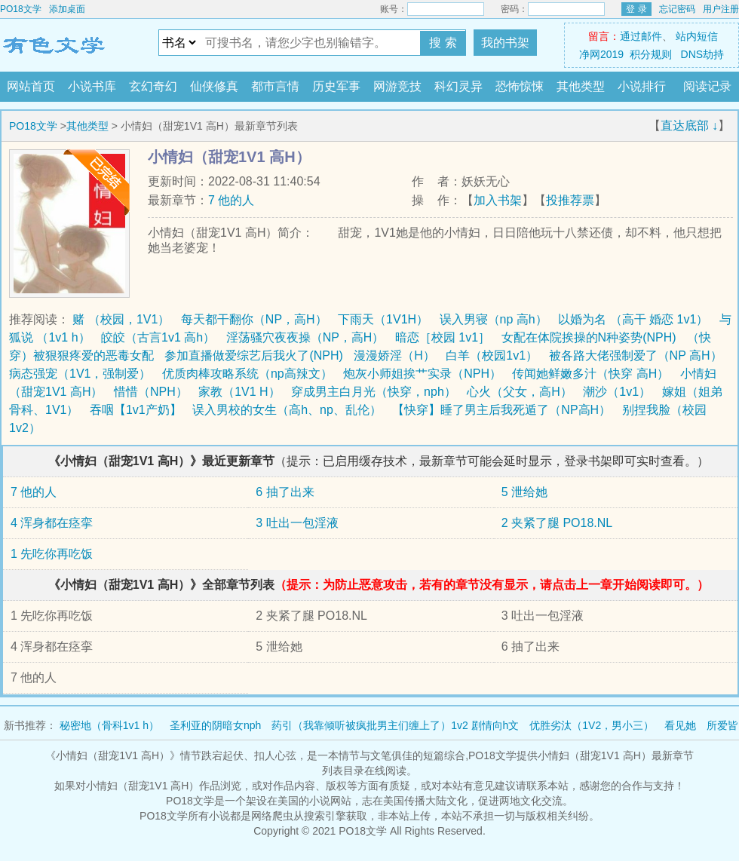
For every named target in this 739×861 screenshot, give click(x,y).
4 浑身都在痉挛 (52, 522)
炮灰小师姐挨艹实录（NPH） (422, 373)
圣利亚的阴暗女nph (215, 725)
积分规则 (651, 54)
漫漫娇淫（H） (394, 355)
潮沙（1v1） (617, 391)
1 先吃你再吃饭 (52, 553)
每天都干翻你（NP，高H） (254, 319)
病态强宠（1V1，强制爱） (80, 373)
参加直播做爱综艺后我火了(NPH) (253, 355)
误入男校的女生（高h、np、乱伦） (287, 409)
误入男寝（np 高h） (493, 319)
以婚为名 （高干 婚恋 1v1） (633, 319)
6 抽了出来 (285, 492)
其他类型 (581, 86)
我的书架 (505, 42)
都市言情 (275, 86)
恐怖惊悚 (519, 86)
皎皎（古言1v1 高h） (158, 337)
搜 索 (442, 42)
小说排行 (642, 86)
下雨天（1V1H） (383, 319)
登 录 (636, 9)
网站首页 (31, 86)
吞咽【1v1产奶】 (136, 409)
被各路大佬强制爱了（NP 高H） (635, 355)
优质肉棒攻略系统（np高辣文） (247, 373)
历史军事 (336, 86)
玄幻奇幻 (153, 86)
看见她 (680, 725)
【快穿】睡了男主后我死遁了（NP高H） (501, 409)
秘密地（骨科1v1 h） (109, 725)
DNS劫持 (703, 54)
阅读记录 (707, 86)
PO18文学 (20, 9)
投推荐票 (570, 200)
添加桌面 (67, 9)
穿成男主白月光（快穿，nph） (373, 391)
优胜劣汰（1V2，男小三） (591, 725)
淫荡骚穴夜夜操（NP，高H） (305, 337)
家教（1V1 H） (239, 391)
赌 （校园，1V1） (121, 319)
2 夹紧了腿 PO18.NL (557, 522)
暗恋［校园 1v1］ (442, 337)
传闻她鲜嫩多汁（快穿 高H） (590, 373)
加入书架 (498, 200)
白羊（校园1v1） (492, 355)
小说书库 (92, 86)
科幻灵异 (458, 86)
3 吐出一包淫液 (297, 522)
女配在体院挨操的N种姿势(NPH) (588, 337)
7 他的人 (231, 200)
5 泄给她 (524, 492)
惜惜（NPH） (151, 391)
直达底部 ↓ (689, 125)
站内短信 (697, 36)
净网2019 (601, 54)
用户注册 (721, 9)
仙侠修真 (214, 86)
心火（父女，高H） (519, 391)
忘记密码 (677, 9)
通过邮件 (641, 36)
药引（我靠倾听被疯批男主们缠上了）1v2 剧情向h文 (395, 725)
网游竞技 (397, 86)
